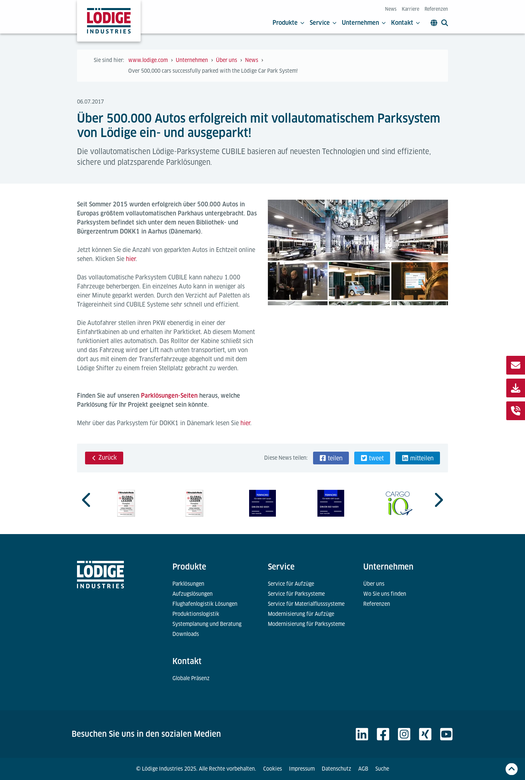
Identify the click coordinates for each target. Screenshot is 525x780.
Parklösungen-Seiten (169, 395)
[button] (331, 458)
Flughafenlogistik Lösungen (204, 604)
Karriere (410, 9)
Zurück (104, 457)
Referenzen (436, 9)
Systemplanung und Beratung (206, 624)
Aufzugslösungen (192, 594)
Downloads (185, 634)
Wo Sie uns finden (384, 594)
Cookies (272, 769)
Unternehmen (364, 23)
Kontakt (405, 23)
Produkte (288, 23)
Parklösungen (188, 584)
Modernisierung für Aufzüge (301, 614)
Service (323, 23)
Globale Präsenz (191, 678)
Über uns (373, 584)
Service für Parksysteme (296, 594)
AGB (363, 769)
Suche (382, 769)
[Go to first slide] (438, 500)
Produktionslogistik (195, 614)
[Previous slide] (87, 500)
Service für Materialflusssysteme (306, 604)
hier (131, 258)
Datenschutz (336, 769)
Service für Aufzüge (291, 584)
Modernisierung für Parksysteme (306, 624)
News (390, 9)
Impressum (302, 769)
